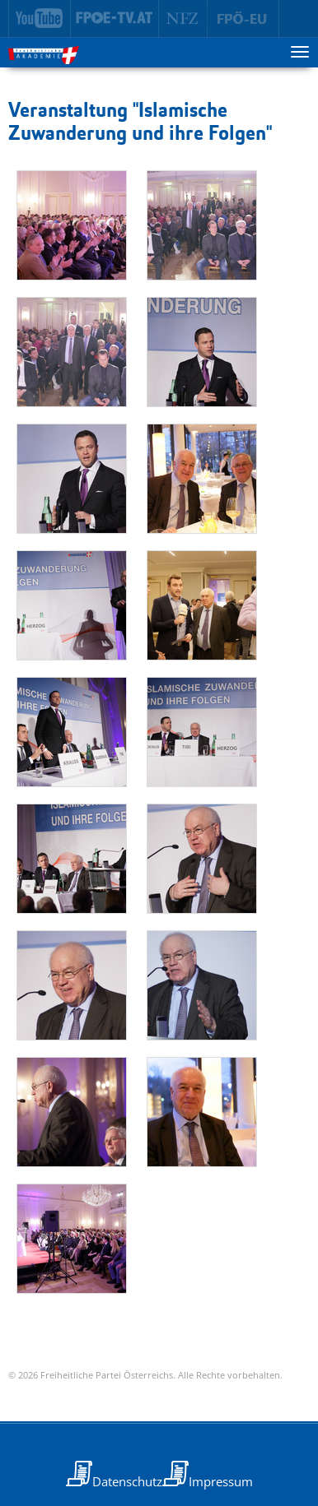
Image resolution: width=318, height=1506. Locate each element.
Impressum (221, 1481)
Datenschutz (127, 1481)
